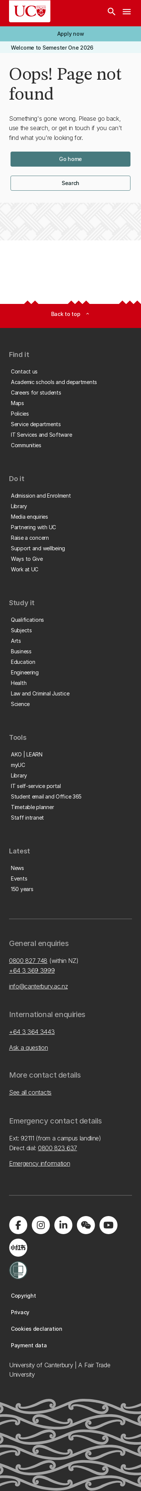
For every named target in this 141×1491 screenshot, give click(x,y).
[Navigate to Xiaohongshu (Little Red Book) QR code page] (18, 1248)
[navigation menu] (126, 13)
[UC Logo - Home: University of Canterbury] (29, 11)
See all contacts (30, 1092)
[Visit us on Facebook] (18, 1225)
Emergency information (39, 1163)
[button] (70, 33)
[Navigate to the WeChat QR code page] (86, 1225)
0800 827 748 (28, 960)
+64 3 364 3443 (32, 1032)
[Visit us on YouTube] (108, 1225)
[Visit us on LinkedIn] (63, 1225)
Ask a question (28, 1047)
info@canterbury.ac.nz (38, 986)
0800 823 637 (57, 1148)
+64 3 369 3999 (32, 970)
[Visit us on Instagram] (41, 1225)
